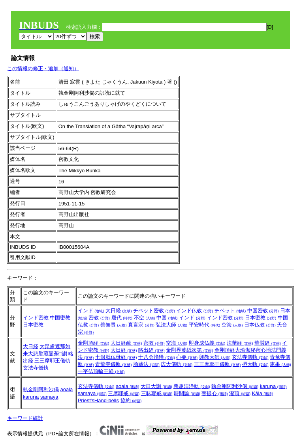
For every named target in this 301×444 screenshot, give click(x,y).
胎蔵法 (146, 364)
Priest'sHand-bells (98, 400)
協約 (131, 400)
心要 (187, 357)
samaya (49, 397)
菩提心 (214, 393)
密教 (99, 318)
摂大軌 (255, 364)
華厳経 (267, 343)
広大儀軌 (176, 364)
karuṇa (31, 397)
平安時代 (204, 325)
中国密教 (60, 318)
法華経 (240, 343)
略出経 (151, 350)
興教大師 (215, 357)
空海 (232, 325)
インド (91, 310)
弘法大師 (171, 325)
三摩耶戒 (123, 393)
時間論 (187, 393)
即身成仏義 (207, 343)
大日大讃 (156, 386)
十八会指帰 (156, 357)
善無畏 (113, 325)
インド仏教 (194, 310)
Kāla (262, 393)
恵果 (280, 364)
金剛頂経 (93, 343)
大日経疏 (126, 343)
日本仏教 (260, 325)
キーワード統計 (25, 418)
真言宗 (141, 325)
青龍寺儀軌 (113, 364)
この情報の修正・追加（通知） (43, 68)
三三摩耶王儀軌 (52, 361)
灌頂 (239, 393)
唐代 (122, 318)
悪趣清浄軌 (191, 386)
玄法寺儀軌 (36, 368)
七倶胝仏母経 (116, 357)
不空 (144, 318)
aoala (66, 389)
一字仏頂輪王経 (101, 371)
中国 (167, 318)
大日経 (118, 310)
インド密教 (36, 318)
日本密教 (33, 325)
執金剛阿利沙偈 (41, 389)
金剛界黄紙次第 (189, 350)
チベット (230, 310)
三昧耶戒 (157, 393)
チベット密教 (154, 310)
